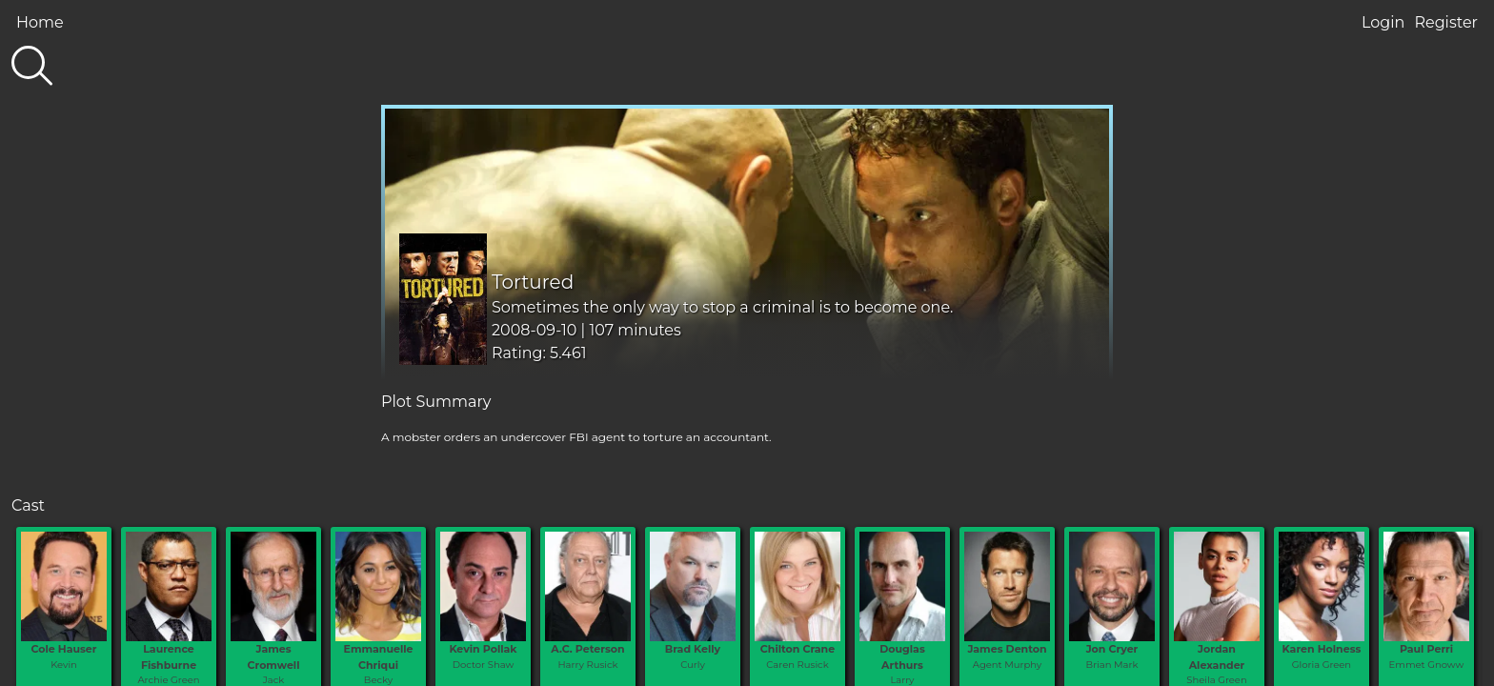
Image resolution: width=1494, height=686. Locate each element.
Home (40, 22)
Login (1383, 22)
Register (1446, 22)
